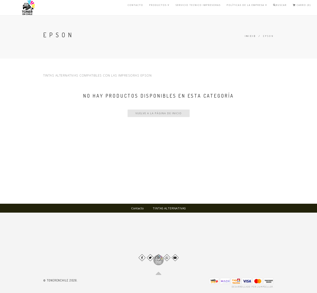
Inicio (250, 36)
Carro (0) (302, 4)
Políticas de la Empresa (247, 4)
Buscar (280, 4)
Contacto (135, 4)
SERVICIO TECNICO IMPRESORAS (198, 4)
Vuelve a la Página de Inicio (158, 113)
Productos (159, 4)
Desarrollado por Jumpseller (252, 286)
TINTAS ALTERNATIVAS (169, 208)
